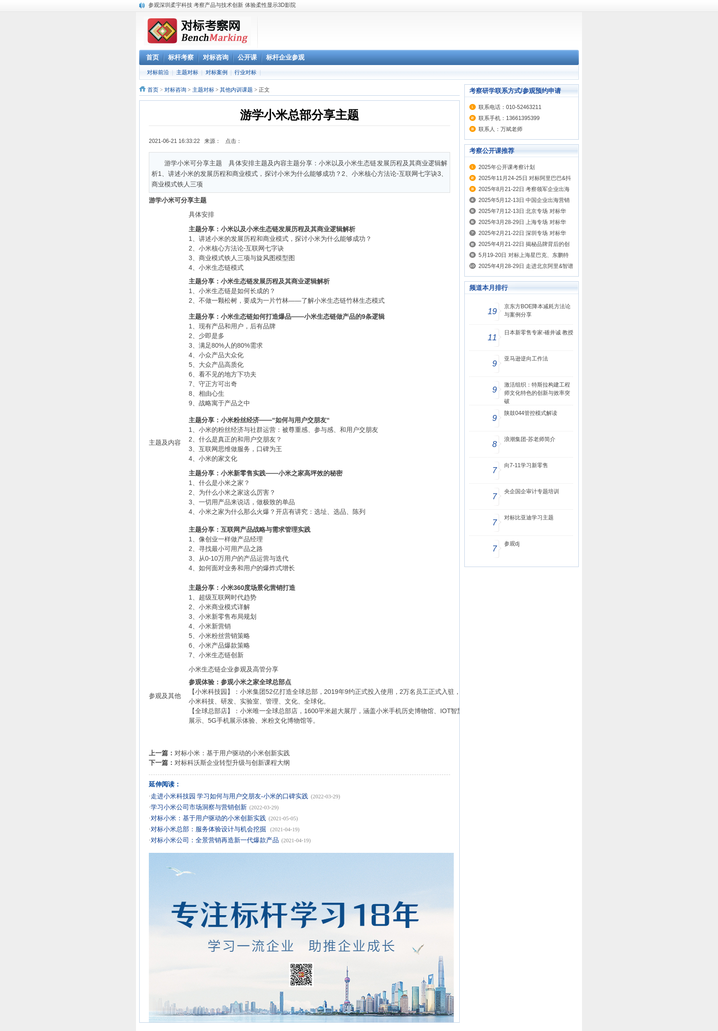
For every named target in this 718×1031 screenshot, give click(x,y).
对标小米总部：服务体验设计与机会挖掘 (209, 829)
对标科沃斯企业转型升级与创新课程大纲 (232, 762)
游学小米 (161, 200)
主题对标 (187, 72)
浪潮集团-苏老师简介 (529, 439)
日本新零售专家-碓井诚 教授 (538, 332)
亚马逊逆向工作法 (526, 358)
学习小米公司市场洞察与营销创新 (199, 807)
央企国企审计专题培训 (531, 491)
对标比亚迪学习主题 (529, 517)
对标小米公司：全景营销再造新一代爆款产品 (215, 840)
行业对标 (245, 72)
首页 (152, 90)
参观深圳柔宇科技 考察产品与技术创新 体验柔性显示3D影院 (222, 5)
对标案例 (217, 72)
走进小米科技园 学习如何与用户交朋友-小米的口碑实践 (229, 796)
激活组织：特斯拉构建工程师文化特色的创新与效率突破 (537, 393)
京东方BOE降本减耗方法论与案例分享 (537, 310)
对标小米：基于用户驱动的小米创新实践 (232, 753)
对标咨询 (175, 90)
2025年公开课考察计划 (507, 167)
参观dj (511, 543)
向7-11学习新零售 (526, 465)
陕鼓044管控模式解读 (530, 413)
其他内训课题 (236, 90)
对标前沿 (158, 72)
